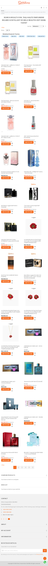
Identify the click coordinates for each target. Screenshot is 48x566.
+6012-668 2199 (7, 512)
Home (2, 10)
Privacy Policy (39, 554)
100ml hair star (31, 36)
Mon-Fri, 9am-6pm (8, 515)
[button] (12, 72)
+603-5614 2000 (7, 509)
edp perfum (41, 36)
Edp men (14, 36)
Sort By (29, 26)
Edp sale (22, 36)
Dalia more (5, 36)
